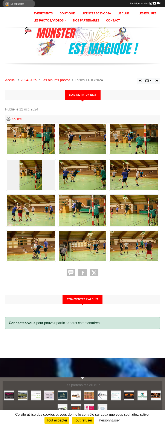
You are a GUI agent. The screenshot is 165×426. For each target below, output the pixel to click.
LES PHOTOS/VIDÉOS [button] (49, 20)
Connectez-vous (22, 323)
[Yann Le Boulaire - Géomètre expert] (62, 395)
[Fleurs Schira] (36, 395)
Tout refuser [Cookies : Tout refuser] (83, 420)
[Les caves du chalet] (89, 395)
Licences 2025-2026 (96, 13)
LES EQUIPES (147, 13)
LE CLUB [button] (123, 13)
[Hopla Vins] (76, 395)
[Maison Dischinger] (89, 408)
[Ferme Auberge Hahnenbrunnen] (23, 395)
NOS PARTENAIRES (86, 20)
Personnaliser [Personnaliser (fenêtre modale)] (109, 420)
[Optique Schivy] (49, 395)
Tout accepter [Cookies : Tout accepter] (57, 420)
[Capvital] (116, 395)
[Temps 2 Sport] (62, 408)
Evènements (43, 13)
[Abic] (102, 395)
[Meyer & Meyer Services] (129, 395)
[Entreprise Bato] (76, 408)
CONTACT (113, 20)
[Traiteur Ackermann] (9, 395)
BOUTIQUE (67, 13)
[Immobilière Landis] (102, 408)
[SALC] (156, 395)
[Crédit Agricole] (142, 395)
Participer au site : (145, 3)
